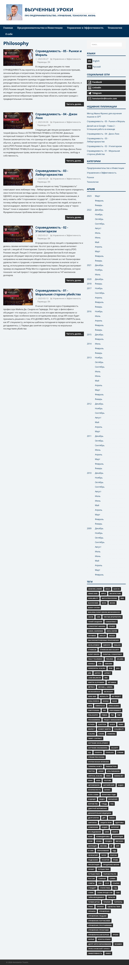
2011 (89, 436)
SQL (89, 752)
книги (115, 832)
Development (94, 645)
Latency (107, 673)
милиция (92, 846)
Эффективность (95, 953)
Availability (93, 598)
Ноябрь (99, 214)
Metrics (91, 687)
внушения (112, 799)
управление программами (100, 925)
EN (49, 62)
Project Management (113, 720)
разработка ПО (109, 874)
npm (90, 706)
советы (91, 883)
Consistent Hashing (96, 626)
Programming (94, 720)
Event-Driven (93, 654)
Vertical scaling (95, 776)
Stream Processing (96, 757)
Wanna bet (118, 776)
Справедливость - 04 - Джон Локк (56, 116)
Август (98, 228)
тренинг (100, 907)
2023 (89, 196)
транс (90, 907)
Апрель (98, 246)
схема (90, 893)
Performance (115, 710)
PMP (119, 715)
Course (112, 626)
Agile (107, 589)
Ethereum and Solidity (109, 650)
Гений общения (95, 622)
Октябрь (99, 219)
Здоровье (119, 823)
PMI (112, 715)
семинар (102, 879)
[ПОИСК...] (106, 44)
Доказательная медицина (99, 813)
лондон (108, 841)
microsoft (108, 692)
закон (112, 818)
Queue (112, 724)
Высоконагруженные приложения (103, 640)
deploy (103, 636)
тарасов (111, 897)
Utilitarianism (113, 771)
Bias (122, 598)
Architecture (115, 593)
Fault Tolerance (95, 659)
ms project (116, 696)
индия (104, 827)
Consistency (111, 622)
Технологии (93, 182)
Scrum (101, 734)
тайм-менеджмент (96, 897)
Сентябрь (99, 223)
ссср (107, 883)
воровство (93, 804)
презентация (94, 864)
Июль (97, 233)
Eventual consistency (112, 654)
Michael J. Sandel (105, 687)
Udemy (101, 771)
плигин (113, 855)
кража (99, 841)
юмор (108, 953)
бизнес (107, 790)
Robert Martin (104, 729)
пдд (114, 851)
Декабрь (99, 209)
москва (103, 846)
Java (118, 668)
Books (112, 603)
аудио (121, 785)
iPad (110, 668)
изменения (93, 827)
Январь (98, 205)
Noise (114, 701)
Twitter (91, 771)
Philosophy (93, 715)
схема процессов (104, 893)
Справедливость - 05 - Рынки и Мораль (58, 53)
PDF (104, 710)
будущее (92, 799)
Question (102, 724)
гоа (112, 804)
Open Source (113, 706)
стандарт (92, 888)
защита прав (106, 823)
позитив (105, 860)
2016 (89, 311)
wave (90, 780)
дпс (104, 818)
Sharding (111, 734)
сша (118, 893)
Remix (121, 724)
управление (104, 911)
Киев (107, 832)
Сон (100, 883)
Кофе (90, 841)
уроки (115, 935)
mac (106, 678)
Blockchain (93, 603)
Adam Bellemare (95, 589)
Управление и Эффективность (67, 59)
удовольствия (113, 907)
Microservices (94, 692)
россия (91, 879)
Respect (91, 729)
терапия (106, 902)
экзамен (118, 944)
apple (103, 593)
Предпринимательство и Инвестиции (105, 168)
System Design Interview (98, 762)
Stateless (110, 752)
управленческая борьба (98, 935)
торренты (118, 902)
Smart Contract (95, 738)
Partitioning (93, 710)
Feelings (109, 659)
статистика (105, 888)
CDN (98, 617)
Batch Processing (109, 598)
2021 (89, 265)
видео (102, 799)
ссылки (116, 883)
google (91, 664)
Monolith (104, 696)
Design (112, 636)
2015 (89, 334)
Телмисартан (94, 902)
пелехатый (93, 855)
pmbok (104, 715)
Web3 (98, 780)
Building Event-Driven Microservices (104, 612)
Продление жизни (111, 864)
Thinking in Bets (95, 766)
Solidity (114, 748)
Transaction (111, 766)
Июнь (98, 237)
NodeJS (106, 701)
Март (97, 196)
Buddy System (94, 608)
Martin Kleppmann (96, 682)
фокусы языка (104, 939)
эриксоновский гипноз (99, 949)
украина (92, 911)
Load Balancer (94, 678)
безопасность (94, 790)
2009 (89, 528)
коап (90, 836)
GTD (99, 664)
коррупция (118, 836)
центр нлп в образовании (99, 944)
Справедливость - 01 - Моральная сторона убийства (58, 292)
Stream (120, 752)
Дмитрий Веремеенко (97, 808)
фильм (91, 939)
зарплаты (92, 823)
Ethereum (92, 650)
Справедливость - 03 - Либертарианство (51, 173)
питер (103, 855)
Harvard (108, 664)
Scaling (91, 734)
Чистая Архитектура (112, 617)
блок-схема (93, 795)
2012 (89, 403)
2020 (89, 279)
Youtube (107, 780)
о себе (91, 851)
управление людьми (97, 916)
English (117, 645)
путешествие (103, 869)
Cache (90, 617)
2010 (89, 473)
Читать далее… (74, 104)
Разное (90, 177)
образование (103, 851)
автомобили (94, 785)
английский (108, 785)
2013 (89, 357)
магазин (119, 841)
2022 (89, 209)
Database (92, 636)
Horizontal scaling (96, 668)
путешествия (94, 874)
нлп (117, 846)
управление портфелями (99, 921)
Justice (98, 673)
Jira (89, 673)
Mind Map (92, 696)
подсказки (93, 860)
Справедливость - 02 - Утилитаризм (51, 229)
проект (91, 869)
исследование (94, 832)
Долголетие (93, 818)
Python (91, 724)
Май (97, 242)
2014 (89, 343)
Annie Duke (93, 593)
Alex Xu (116, 589)
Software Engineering (98, 748)
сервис (112, 879)
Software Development (98, 743)
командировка (103, 836)
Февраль (99, 200)
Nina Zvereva (93, 701)
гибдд (104, 804)
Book (104, 603)
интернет (115, 827)
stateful (98, 752)
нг (111, 846)
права (115, 860)
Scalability (119, 729)
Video (108, 776)
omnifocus (100, 706)
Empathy (106, 645)
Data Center (112, 631)
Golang (120, 659)
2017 (89, 288)
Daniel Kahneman (95, 631)
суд (115, 888)
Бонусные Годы (109, 795)
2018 (89, 283)
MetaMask (112, 682)
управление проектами (98, 930)
